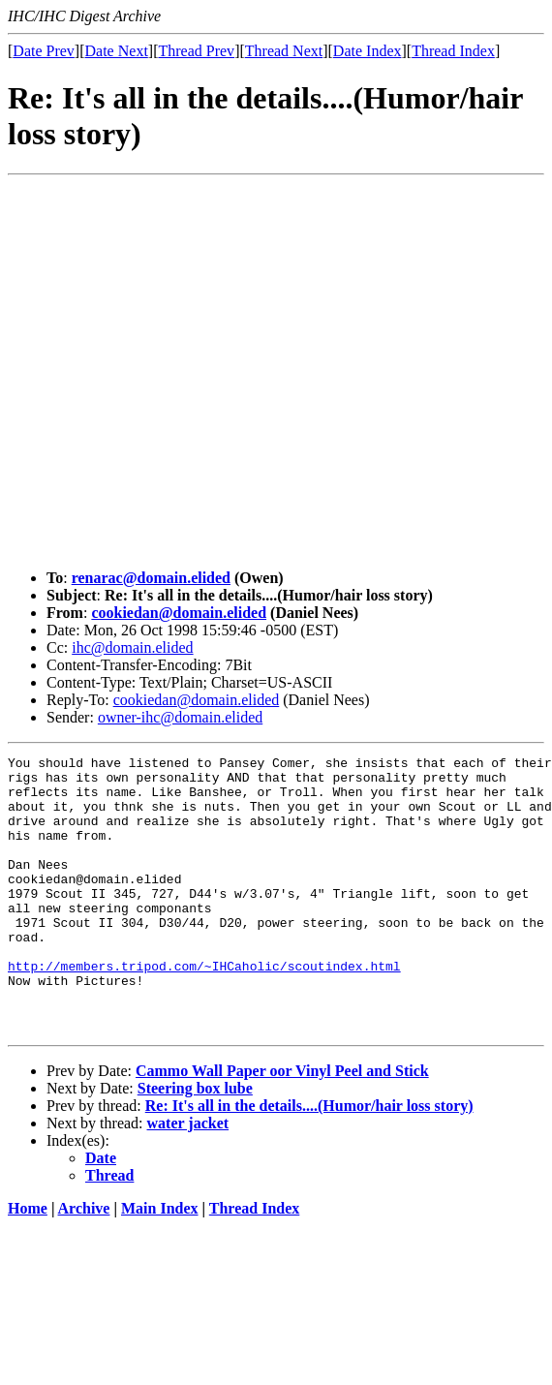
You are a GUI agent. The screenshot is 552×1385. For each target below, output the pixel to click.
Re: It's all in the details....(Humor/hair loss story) (309, 1161)
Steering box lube (195, 1143)
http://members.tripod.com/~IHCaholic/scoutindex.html (204, 1009)
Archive (84, 1263)
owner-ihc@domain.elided (180, 717)
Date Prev (44, 51)
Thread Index (453, 51)
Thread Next (283, 51)
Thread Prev (196, 51)
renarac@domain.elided (151, 577)
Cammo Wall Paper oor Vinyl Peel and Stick (282, 1126)
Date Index (367, 51)
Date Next (116, 51)
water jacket (188, 1178)
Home (27, 1263)
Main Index (160, 1263)
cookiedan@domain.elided (178, 612)
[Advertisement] (181, 372)
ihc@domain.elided (132, 647)
